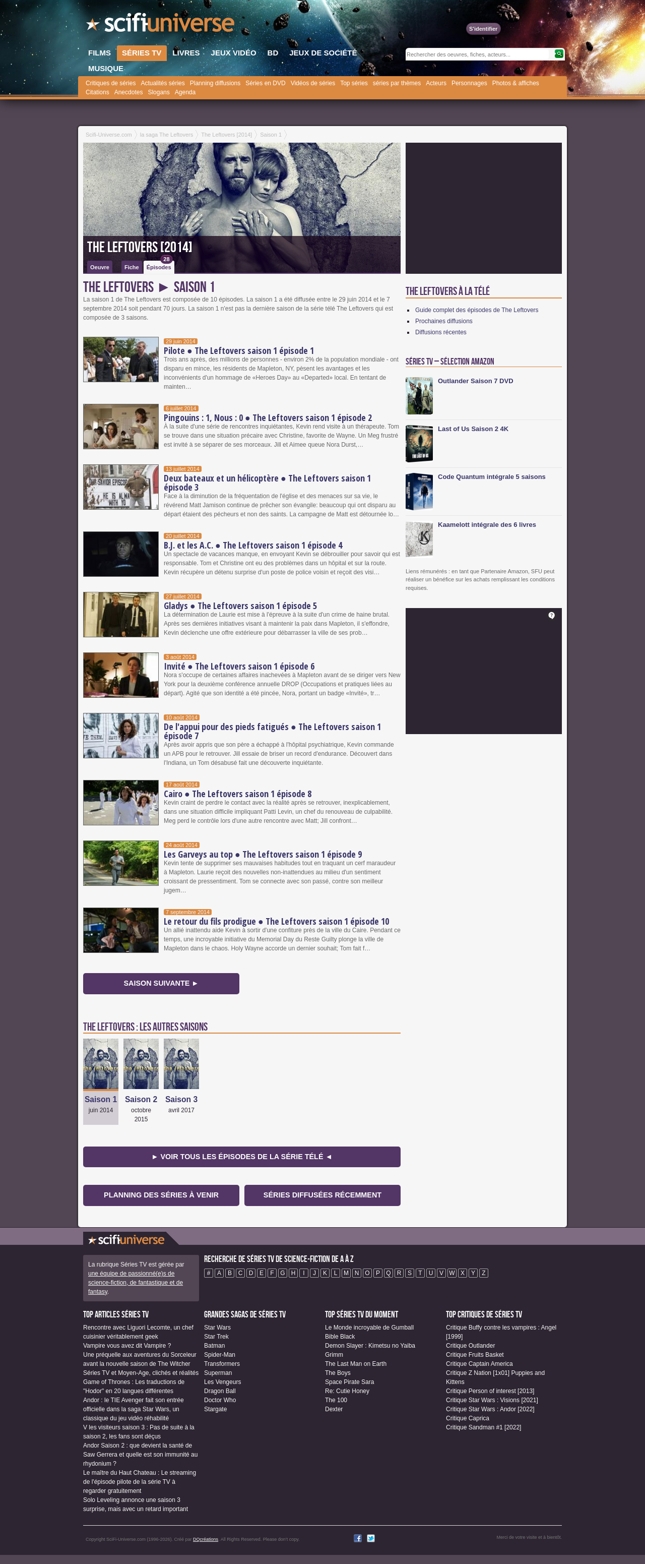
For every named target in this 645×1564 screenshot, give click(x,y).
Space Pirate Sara (349, 1382)
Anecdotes (128, 92)
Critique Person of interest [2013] (490, 1391)
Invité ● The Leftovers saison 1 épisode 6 (239, 666)
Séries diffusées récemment (322, 1195)
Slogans (158, 92)
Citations (97, 92)
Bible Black (340, 1336)
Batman (214, 1345)
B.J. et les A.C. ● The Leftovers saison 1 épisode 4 (253, 545)
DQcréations (205, 1539)
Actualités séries (162, 83)
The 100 (336, 1400)
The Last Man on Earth (355, 1363)
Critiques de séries (111, 83)
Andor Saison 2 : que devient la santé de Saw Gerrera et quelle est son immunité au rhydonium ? (140, 1454)
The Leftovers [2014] (139, 247)
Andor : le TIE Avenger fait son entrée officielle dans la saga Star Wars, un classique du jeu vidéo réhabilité (133, 1409)
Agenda (185, 92)
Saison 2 (141, 1099)
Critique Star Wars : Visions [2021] (492, 1400)
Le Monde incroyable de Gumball (369, 1327)
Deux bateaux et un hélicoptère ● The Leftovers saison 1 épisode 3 (267, 482)
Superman (218, 1372)
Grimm (334, 1354)
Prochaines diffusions (444, 321)
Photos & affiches (515, 83)
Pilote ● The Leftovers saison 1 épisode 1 (239, 350)
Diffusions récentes (441, 332)
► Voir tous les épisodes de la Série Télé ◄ (242, 1157)
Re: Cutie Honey (347, 1391)
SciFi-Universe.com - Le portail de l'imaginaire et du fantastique (161, 25)
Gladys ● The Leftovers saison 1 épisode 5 (240, 605)
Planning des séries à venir (161, 1195)
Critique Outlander (470, 1345)
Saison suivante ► (161, 983)
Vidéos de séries (313, 83)
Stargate (215, 1409)
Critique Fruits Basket (475, 1354)
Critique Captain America (479, 1363)
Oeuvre (99, 267)
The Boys (338, 1372)
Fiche (131, 267)
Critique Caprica (467, 1418)
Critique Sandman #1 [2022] (483, 1427)
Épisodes (160, 265)
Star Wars (217, 1327)
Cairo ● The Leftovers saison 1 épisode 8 (237, 794)
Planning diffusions (215, 83)
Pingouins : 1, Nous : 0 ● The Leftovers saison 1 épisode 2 (268, 417)
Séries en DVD (265, 83)
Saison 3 (181, 1099)
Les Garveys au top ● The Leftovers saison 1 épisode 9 (263, 854)
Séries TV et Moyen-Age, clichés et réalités (141, 1372)
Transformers (222, 1363)
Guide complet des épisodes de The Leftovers (477, 310)
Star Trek (216, 1336)
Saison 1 (101, 1099)
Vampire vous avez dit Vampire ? (127, 1345)
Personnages (469, 83)
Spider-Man (219, 1354)
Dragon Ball (220, 1391)
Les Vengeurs (222, 1382)
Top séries (354, 83)
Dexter (334, 1409)
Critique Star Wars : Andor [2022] (490, 1409)
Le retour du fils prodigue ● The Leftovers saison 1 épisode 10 (276, 921)
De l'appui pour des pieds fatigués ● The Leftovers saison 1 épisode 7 (272, 731)
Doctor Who (220, 1400)
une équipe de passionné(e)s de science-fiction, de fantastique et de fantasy (135, 1282)
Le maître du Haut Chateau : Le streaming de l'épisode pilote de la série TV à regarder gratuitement (139, 1481)
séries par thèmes (397, 83)
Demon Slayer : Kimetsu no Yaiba (370, 1345)
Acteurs (436, 83)
